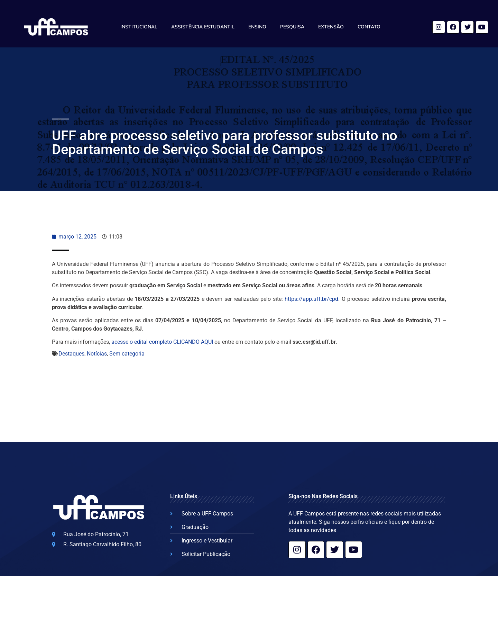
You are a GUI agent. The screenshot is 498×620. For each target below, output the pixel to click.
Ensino (257, 27)
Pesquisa (292, 27)
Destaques (71, 353)
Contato (369, 27)
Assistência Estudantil (202, 27)
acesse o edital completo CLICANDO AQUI (162, 342)
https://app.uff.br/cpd (311, 299)
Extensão (331, 27)
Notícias (97, 353)
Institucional (138, 27)
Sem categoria (127, 353)
